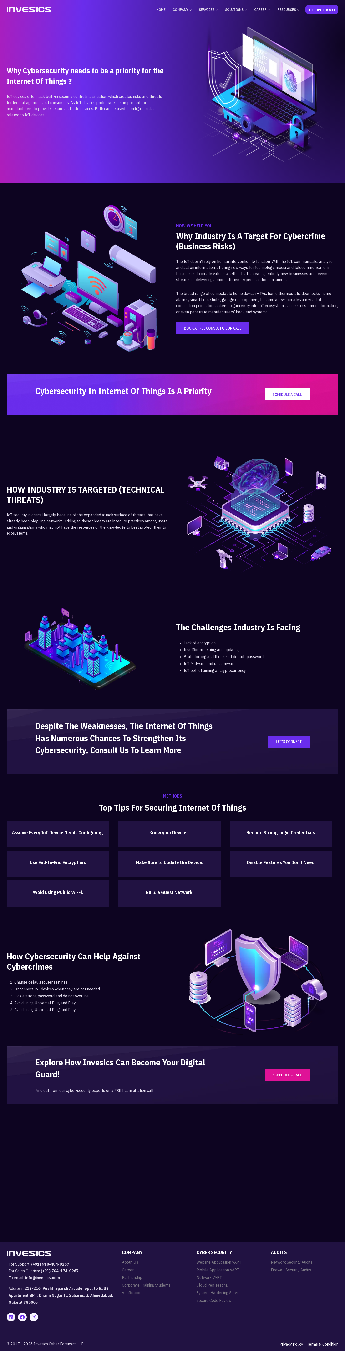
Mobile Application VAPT (218, 1269)
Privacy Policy (291, 1344)
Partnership (132, 1277)
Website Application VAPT (219, 1262)
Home (161, 9)
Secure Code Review (214, 1300)
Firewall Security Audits (291, 1269)
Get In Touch (322, 9)
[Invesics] (29, 9)
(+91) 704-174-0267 (60, 1270)
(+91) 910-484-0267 (50, 1264)
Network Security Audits (291, 1262)
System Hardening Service (219, 1292)
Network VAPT (209, 1277)
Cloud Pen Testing (212, 1285)
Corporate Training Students (146, 1285)
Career (128, 1269)
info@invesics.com (42, 1277)
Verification (131, 1292)
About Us (130, 1262)
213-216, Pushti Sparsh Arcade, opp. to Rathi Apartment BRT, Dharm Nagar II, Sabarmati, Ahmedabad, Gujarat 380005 (61, 1295)
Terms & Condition (322, 1344)
